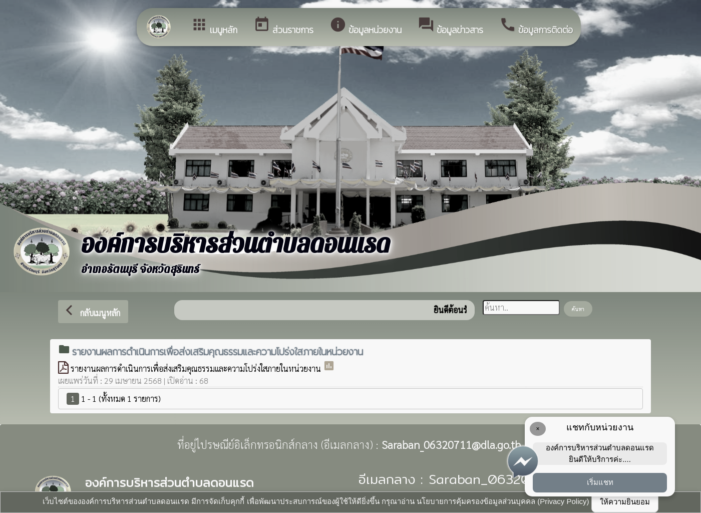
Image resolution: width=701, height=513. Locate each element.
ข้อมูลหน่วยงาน (365, 26)
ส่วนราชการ (283, 26)
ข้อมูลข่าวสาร (450, 26)
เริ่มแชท (600, 482)
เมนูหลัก (214, 26)
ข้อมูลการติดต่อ (536, 26)
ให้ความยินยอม (625, 501)
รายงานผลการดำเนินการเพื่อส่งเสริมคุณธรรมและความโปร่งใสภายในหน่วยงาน (197, 368)
